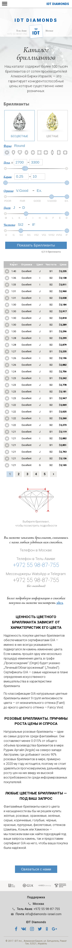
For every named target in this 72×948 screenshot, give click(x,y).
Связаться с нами (36, 869)
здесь (59, 602)
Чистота (9, 225)
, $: (9, 162)
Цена (7, 162)
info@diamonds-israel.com (43, 914)
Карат (8, 177)
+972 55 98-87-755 (17, 33)
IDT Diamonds (57, 4)
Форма (7, 146)
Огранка (8, 191)
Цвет (7, 208)
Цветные (52, 124)
